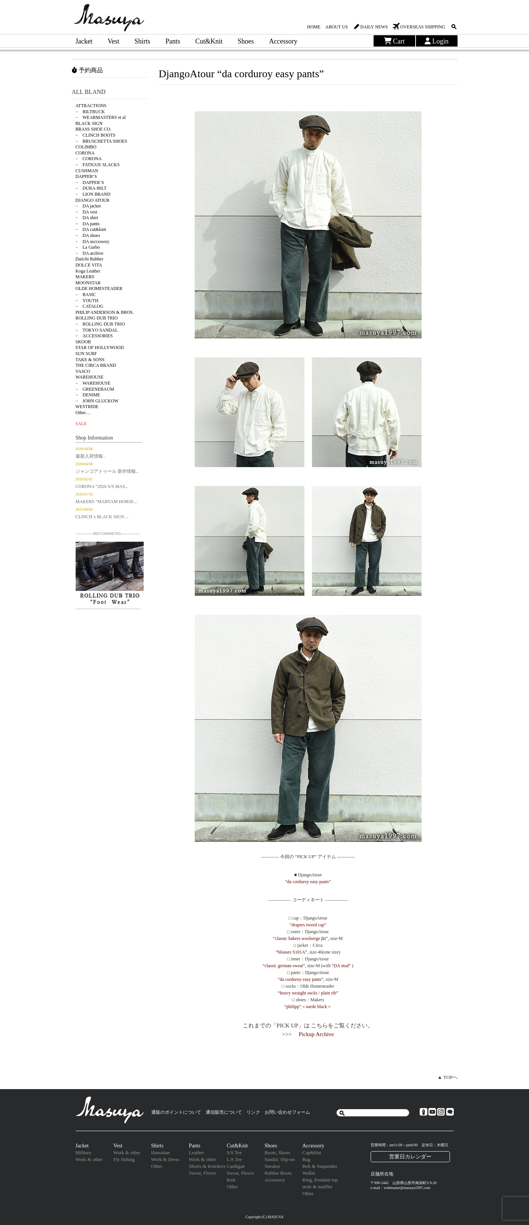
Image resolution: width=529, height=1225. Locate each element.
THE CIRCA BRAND (96, 365)
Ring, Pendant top (320, 1180)
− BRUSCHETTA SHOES (101, 141)
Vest (113, 41)
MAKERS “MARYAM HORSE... (106, 501)
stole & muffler (318, 1186)
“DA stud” (341, 965)
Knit (231, 1180)
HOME (313, 27)
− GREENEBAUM (95, 389)
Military (84, 1152)
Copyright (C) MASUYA (264, 1217)
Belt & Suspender (320, 1166)
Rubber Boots (278, 1173)
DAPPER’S (86, 176)
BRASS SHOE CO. (94, 129)
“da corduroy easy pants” (308, 881)
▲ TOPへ (447, 1077)
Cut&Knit (209, 41)
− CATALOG (90, 306)
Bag (306, 1159)
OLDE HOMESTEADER (99, 288)
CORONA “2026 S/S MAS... (102, 486)
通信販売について (224, 1112)
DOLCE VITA (89, 265)
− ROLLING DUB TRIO (100, 324)
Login (437, 41)
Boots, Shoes (277, 1152)
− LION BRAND (93, 194)
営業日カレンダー (410, 1156)
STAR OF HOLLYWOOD (100, 347)
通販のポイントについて (176, 1112)
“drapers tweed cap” (308, 924)
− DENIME (88, 394)
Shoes (246, 41)
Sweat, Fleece (202, 1173)
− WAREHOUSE (93, 383)
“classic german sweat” (284, 965)
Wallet (309, 1173)
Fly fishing (124, 1159)
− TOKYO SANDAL (97, 330)
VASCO (83, 371)
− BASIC (86, 294)
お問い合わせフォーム (287, 1112)
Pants (173, 41)
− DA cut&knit (91, 229)
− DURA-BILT (91, 188)
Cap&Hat (312, 1152)
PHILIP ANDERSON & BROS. (105, 312)
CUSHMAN (87, 170)
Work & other (89, 1159)
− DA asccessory (93, 241)
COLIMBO (86, 147)
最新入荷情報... (91, 456)
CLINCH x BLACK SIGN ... (102, 516)
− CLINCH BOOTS (96, 135)
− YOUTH (87, 300)
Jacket (84, 41)
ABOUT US (336, 27)
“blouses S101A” (291, 952)
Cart (394, 41)
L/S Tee (234, 1159)
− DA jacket (88, 206)
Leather (196, 1152)
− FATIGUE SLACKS (98, 164)
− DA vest (87, 212)
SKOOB (83, 341)
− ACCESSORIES (94, 335)
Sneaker (273, 1166)
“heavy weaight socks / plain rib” (308, 993)
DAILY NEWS (374, 27)
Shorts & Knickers (207, 1166)
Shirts (142, 41)
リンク (253, 1112)
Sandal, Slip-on (280, 1159)
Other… (83, 412)
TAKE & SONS (90, 359)
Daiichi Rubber (90, 259)
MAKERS (85, 276)
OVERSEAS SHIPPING (422, 27)
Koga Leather (88, 271)
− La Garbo (88, 247)
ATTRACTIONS (91, 105)
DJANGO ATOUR (93, 200)
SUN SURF (86, 353)
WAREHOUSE (90, 377)
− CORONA (89, 158)
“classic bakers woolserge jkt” (300, 938)
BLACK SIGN (89, 123)
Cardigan (236, 1166)
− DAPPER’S (90, 182)
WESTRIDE (87, 406)
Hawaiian (160, 1152)
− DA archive (90, 253)
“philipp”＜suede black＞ (308, 1006)
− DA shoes (88, 235)
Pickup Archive (316, 1034)
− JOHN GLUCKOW (97, 401)
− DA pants (88, 223)
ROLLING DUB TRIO (97, 318)
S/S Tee (234, 1152)
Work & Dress (165, 1159)
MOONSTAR (88, 282)
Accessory (283, 41)
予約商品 (87, 70)
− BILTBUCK (90, 111)
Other (157, 1166)
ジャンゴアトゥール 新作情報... (107, 471)
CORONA (85, 153)
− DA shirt (87, 217)
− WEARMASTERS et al (101, 117)
